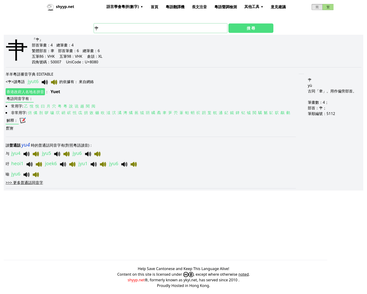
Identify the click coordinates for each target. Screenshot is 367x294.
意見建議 (278, 6)
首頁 (154, 6)
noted (244, 274)
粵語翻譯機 (175, 6)
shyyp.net (136, 280)
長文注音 (199, 6)
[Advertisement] (144, 225)
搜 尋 (251, 28)
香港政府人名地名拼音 (25, 91)
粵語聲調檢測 (225, 6)
